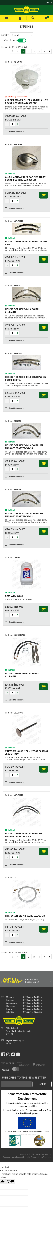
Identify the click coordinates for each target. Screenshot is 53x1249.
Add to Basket (43, 195)
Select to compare (14, 131)
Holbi (28, 1157)
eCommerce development (12, 1157)
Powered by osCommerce (41, 1157)
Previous (12, 51)
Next (49, 51)
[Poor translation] (10, 1181)
